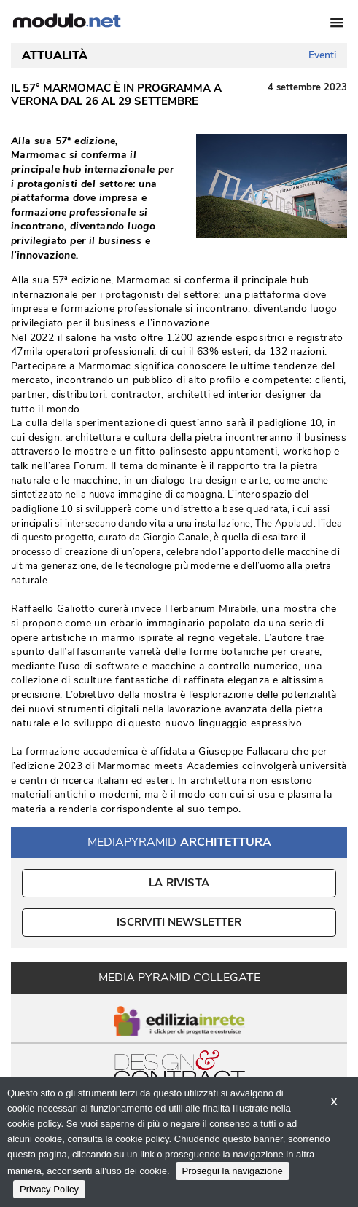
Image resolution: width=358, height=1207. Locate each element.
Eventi (322, 55)
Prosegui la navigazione (232, 1170)
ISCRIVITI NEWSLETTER (179, 922)
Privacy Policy (49, 1189)
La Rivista (179, 883)
